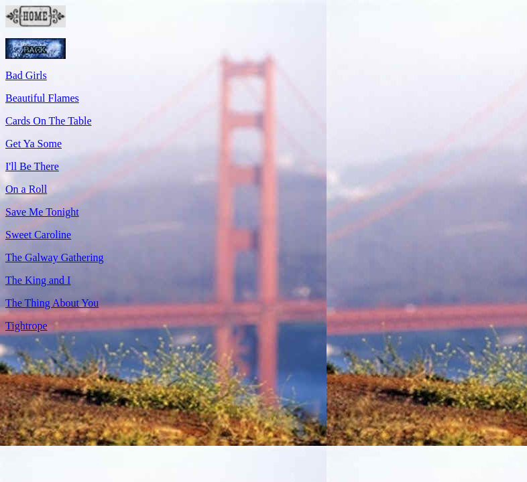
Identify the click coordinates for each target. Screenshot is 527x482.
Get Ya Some (33, 143)
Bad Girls (26, 75)
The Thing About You (52, 303)
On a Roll (26, 189)
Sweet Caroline (38, 234)
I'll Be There (32, 166)
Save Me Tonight (42, 212)
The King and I (37, 280)
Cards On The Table (48, 121)
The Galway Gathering (54, 257)
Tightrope (26, 325)
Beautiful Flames (42, 98)
